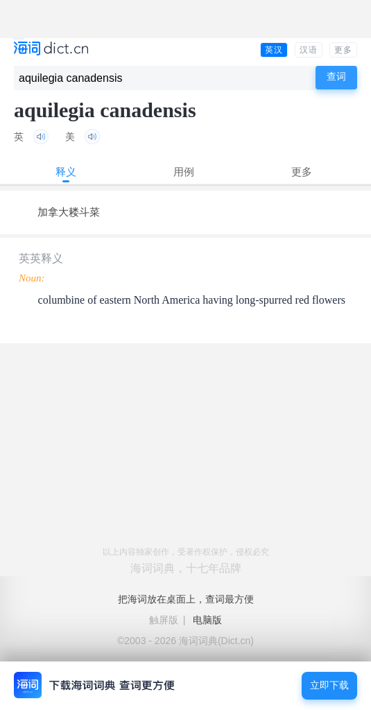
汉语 (309, 50)
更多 (343, 50)
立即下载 (329, 685)
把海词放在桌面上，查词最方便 (186, 599)
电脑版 (207, 619)
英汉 (274, 50)
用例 (183, 172)
